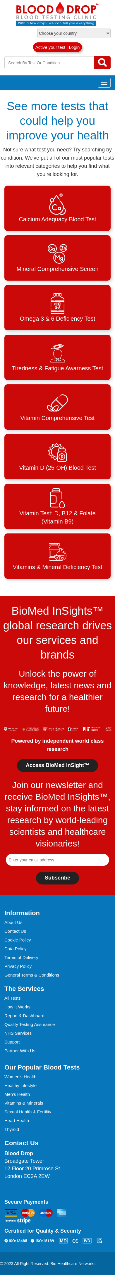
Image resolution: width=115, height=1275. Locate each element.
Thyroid (11, 1129)
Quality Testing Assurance (29, 1024)
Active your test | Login (57, 47)
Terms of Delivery (21, 957)
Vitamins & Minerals (23, 1102)
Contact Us (15, 931)
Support (12, 1041)
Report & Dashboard (24, 1015)
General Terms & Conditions (31, 974)
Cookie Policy (17, 939)
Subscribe (57, 878)
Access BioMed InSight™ (57, 765)
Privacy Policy (18, 966)
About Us (13, 922)
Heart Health (16, 1120)
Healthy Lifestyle (20, 1085)
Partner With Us (19, 1050)
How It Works (17, 1006)
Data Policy (15, 948)
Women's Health (20, 1076)
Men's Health (17, 1094)
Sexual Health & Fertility (27, 1111)
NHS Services (18, 1033)
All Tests (12, 998)
